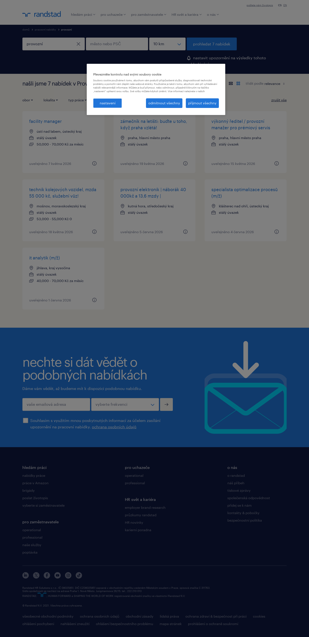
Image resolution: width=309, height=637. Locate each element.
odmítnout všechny (164, 103)
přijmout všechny (202, 103)
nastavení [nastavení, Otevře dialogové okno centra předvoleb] (108, 103)
